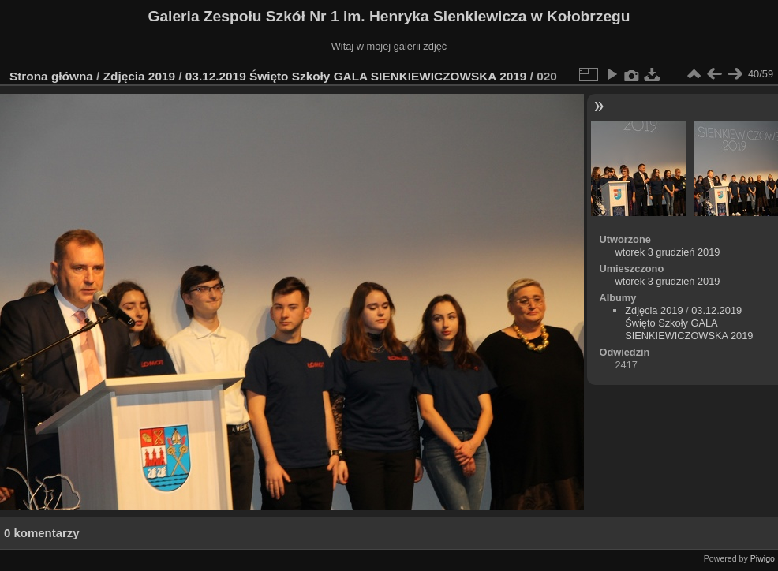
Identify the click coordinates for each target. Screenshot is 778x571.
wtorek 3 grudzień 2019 (667, 252)
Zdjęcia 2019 (139, 76)
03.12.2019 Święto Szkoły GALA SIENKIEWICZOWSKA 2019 (355, 76)
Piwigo (762, 558)
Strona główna (51, 76)
